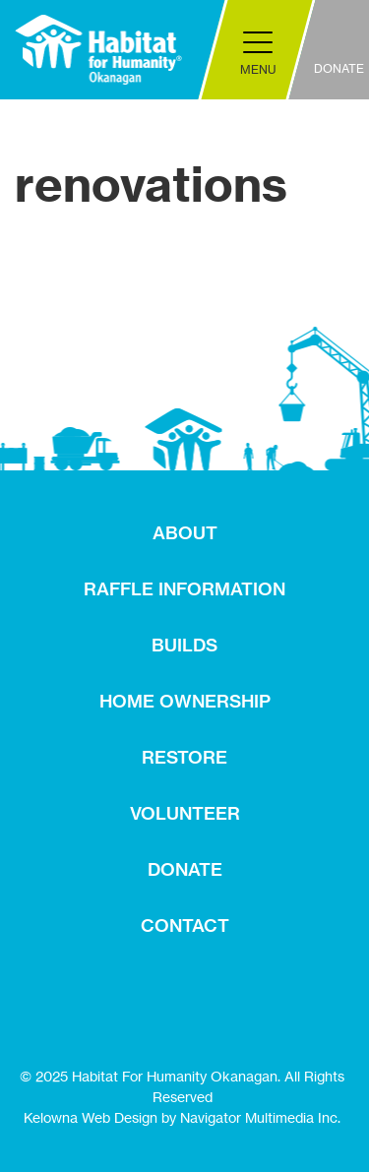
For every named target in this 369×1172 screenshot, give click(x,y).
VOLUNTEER (185, 813)
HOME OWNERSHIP (185, 701)
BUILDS (184, 645)
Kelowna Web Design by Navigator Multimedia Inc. (182, 1117)
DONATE (185, 869)
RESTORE (184, 757)
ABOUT (185, 533)
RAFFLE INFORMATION (184, 589)
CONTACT (185, 925)
